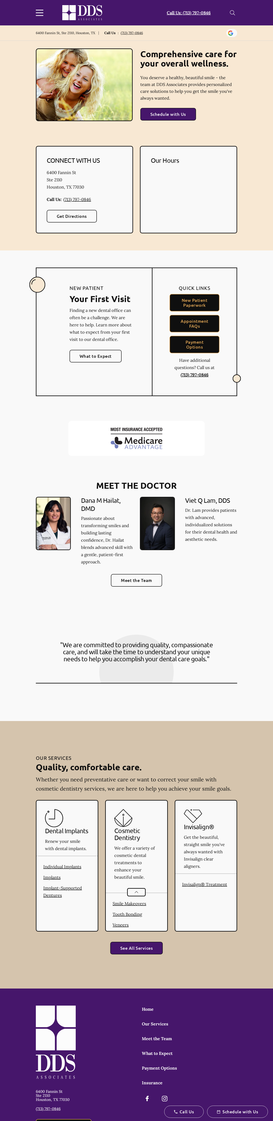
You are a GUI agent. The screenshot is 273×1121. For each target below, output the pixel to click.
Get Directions (72, 216)
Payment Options (194, 344)
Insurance (152, 1082)
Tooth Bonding (127, 914)
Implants (52, 877)
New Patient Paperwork (194, 302)
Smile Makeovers (129, 903)
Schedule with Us (168, 114)
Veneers (121, 925)
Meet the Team (136, 580)
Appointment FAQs (194, 323)
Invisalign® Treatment (204, 884)
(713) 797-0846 (132, 33)
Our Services (155, 1023)
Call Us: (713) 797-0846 (189, 12)
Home (148, 1009)
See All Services (136, 948)
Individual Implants (62, 866)
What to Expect (96, 356)
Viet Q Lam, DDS (207, 500)
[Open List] (136, 892)
